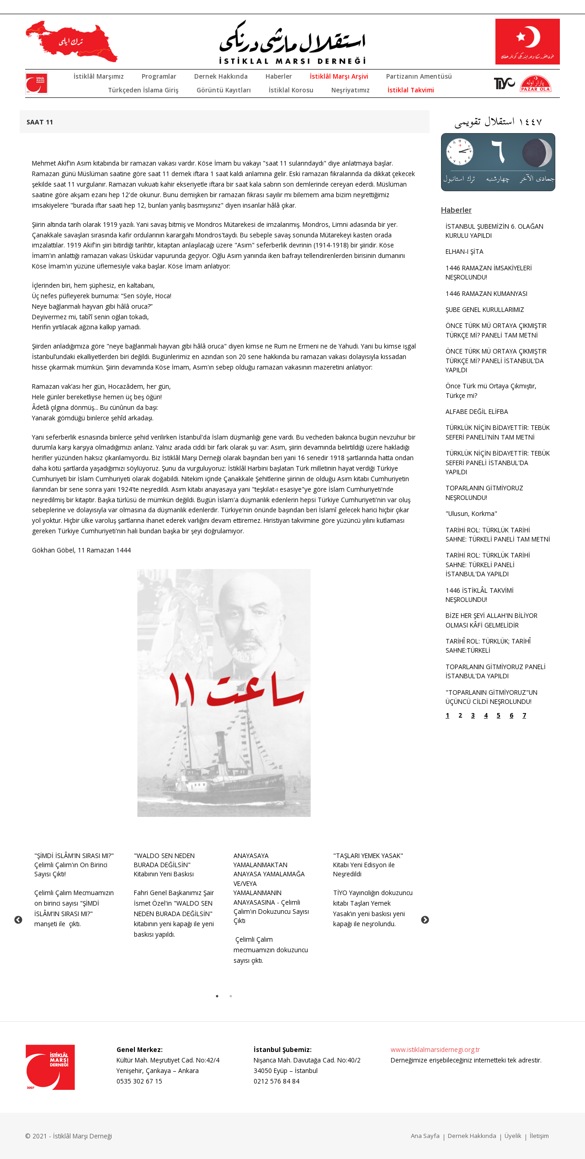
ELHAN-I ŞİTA (465, 251)
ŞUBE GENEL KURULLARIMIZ (485, 309)
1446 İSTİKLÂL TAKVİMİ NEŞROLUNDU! (480, 595)
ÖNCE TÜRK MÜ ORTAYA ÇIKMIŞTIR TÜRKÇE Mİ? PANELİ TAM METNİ (496, 330)
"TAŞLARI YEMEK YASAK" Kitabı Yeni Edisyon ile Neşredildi (368, 865)
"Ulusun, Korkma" (471, 513)
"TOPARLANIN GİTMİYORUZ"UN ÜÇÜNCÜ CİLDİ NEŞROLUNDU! (491, 697)
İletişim (539, 1136)
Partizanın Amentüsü (419, 76)
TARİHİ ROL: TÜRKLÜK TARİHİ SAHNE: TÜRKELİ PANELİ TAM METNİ (498, 534)
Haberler (279, 76)
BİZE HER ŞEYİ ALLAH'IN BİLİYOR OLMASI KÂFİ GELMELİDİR (491, 620)
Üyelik (513, 1136)
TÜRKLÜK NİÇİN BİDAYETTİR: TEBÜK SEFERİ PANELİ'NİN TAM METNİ (498, 432)
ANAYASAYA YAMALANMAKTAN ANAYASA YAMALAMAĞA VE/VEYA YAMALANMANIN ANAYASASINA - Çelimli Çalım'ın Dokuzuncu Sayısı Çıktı (271, 888)
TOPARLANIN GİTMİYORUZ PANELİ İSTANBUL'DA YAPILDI (496, 671)
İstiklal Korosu (291, 90)
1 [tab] (217, 996)
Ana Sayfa (425, 1136)
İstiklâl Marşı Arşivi (339, 76)
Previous (18, 920)
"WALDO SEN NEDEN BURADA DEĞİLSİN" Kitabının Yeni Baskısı (164, 865)
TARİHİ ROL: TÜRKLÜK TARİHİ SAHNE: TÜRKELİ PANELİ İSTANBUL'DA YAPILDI (488, 564)
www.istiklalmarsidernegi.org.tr (435, 1049)
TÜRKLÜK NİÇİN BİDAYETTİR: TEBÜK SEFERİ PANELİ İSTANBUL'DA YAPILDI (498, 462)
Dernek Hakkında (221, 76)
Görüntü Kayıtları (224, 90)
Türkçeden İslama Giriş (143, 90)
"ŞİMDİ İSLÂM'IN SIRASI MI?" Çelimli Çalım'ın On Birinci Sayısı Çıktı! (74, 865)
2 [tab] (230, 996)
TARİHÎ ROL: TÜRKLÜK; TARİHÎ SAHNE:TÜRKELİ (488, 646)
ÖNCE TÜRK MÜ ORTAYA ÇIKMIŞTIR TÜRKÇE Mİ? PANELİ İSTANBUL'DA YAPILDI (496, 360)
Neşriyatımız (350, 90)
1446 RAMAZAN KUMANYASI (486, 293)
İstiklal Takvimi (411, 90)
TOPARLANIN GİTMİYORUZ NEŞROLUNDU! (484, 492)
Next (425, 920)
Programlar (159, 76)
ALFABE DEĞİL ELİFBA (477, 411)
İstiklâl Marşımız (99, 76)
